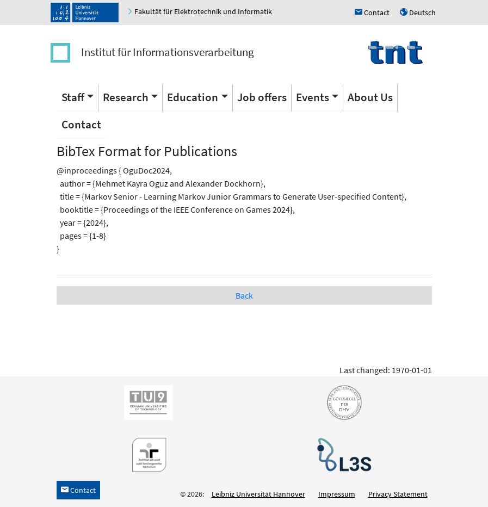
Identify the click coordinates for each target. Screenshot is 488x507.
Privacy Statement (398, 494)
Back (244, 295)
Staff (72, 97)
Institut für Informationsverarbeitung (167, 52)
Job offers (262, 97)
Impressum (336, 494)
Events (312, 97)
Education (192, 97)
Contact (81, 124)
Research (126, 97)
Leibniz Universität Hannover (258, 494)
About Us (370, 97)
